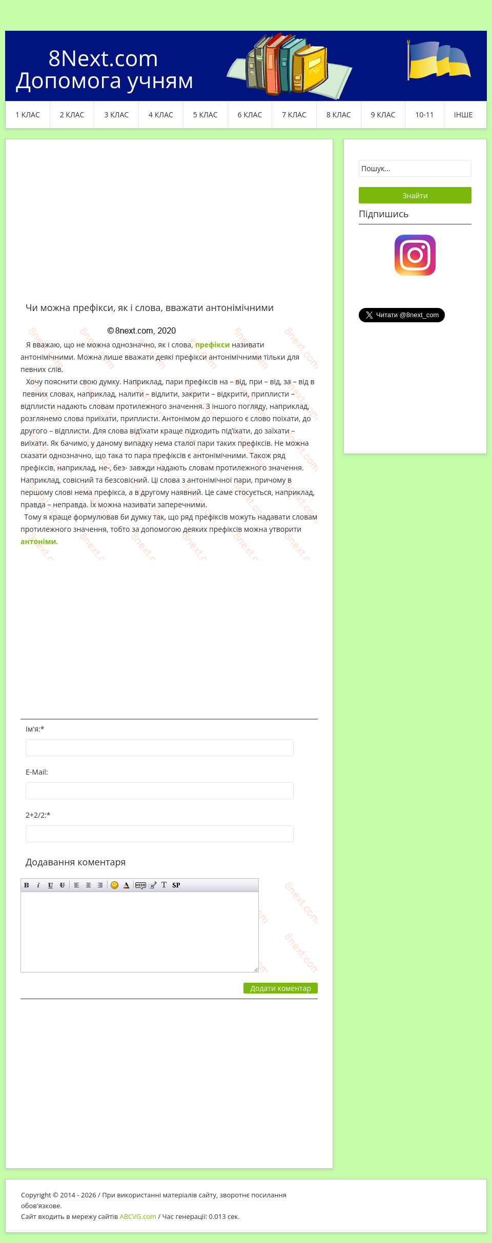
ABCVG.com (138, 1216)
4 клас (161, 114)
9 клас (383, 114)
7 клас (294, 114)
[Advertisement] (169, 226)
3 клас (116, 114)
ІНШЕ (463, 114)
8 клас (338, 114)
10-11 (424, 114)
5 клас (205, 114)
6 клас (250, 114)
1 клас (27, 114)
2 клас (72, 114)
